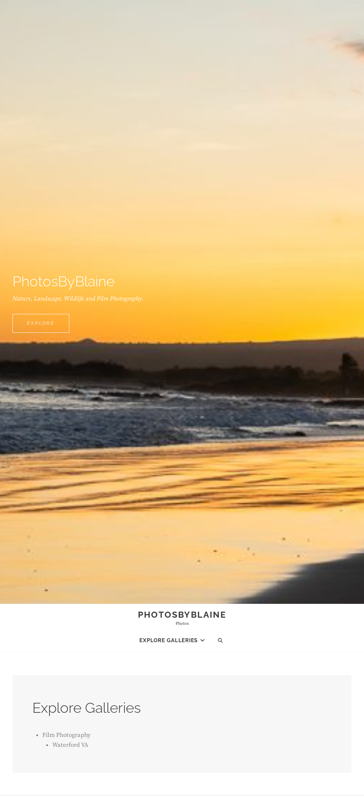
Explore (48, 322)
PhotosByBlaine (182, 615)
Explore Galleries (168, 640)
